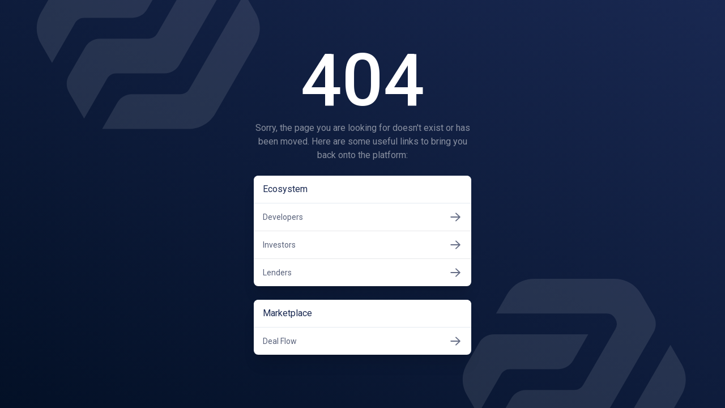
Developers (362, 217)
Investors (362, 245)
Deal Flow (362, 341)
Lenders (362, 272)
